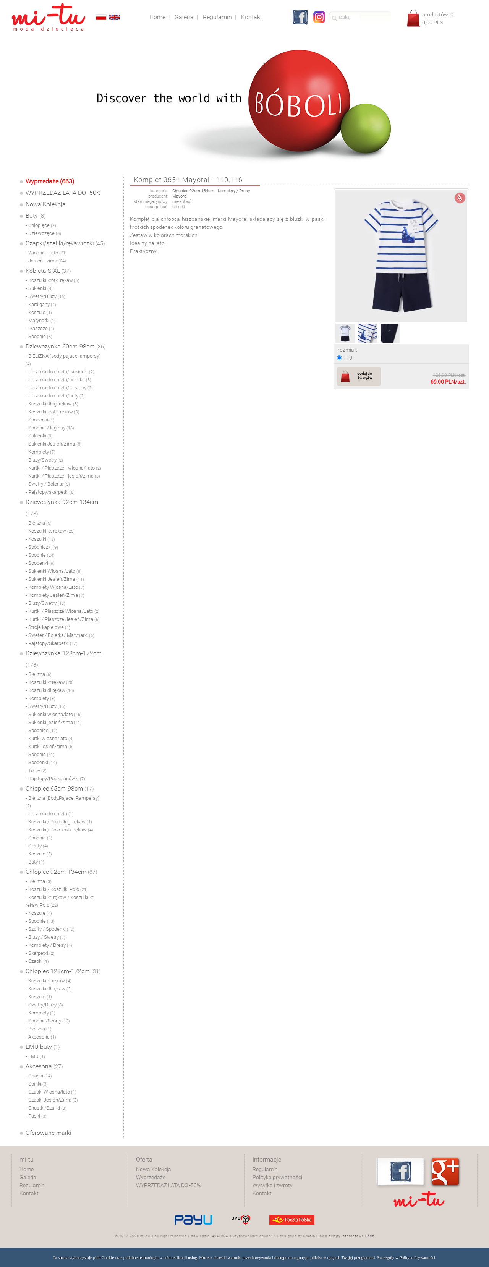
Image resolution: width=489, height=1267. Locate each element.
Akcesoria (44, 1066)
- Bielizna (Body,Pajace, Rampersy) (62, 801)
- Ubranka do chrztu (50, 814)
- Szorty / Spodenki (50, 929)
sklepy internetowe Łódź (351, 1236)
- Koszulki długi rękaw (52, 404)
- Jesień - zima (46, 261)
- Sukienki (39, 288)
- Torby (36, 770)
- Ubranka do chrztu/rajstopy (59, 387)
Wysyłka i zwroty (273, 1185)
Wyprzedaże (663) (50, 181)
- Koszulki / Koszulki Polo (57, 889)
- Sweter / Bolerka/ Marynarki (60, 635)
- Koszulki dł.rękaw (50, 690)
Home (26, 1169)
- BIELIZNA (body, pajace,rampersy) (63, 359)
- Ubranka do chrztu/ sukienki (60, 371)
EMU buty (43, 1046)
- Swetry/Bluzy (45, 296)
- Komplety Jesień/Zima (55, 595)
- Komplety (40, 452)
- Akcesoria (41, 1037)
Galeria (27, 1177)
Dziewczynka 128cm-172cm (64, 659)
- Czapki (37, 961)
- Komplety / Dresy (49, 945)
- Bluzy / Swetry (45, 937)
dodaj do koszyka (364, 375)
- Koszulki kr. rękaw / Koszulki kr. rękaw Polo (60, 901)
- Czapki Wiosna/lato (51, 1092)
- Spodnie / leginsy (50, 428)
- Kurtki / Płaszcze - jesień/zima (63, 476)
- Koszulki (40, 539)
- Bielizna (39, 523)
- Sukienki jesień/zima (54, 722)
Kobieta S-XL (48, 270)
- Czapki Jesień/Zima (52, 1100)
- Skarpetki (40, 953)
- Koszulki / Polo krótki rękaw (59, 830)
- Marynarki (41, 320)
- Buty (35, 862)
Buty (36, 215)
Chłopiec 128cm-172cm (63, 971)
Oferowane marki (48, 1132)
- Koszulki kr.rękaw (50, 682)
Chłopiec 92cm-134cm (61, 871)
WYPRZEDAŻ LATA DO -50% (63, 192)
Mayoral (179, 196)
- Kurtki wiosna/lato (50, 738)
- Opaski (39, 1076)
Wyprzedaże (150, 1177)
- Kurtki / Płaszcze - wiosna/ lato (63, 468)
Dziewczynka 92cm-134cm (62, 507)
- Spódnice (41, 730)
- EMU (35, 1056)
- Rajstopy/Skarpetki (52, 643)
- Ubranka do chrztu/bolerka (58, 379)
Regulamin (32, 1185)
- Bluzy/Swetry (44, 460)
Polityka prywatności (277, 1177)
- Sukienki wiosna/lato (54, 714)
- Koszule (39, 312)
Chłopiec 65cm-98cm (60, 788)
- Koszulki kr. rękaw (50, 531)
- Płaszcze (40, 328)
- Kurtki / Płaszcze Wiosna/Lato (63, 611)
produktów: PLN (437, 18)
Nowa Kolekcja (46, 204)
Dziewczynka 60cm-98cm (66, 346)
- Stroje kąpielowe (48, 627)
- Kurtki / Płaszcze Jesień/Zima (63, 619)
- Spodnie (39, 336)
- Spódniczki (42, 547)
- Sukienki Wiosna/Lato (54, 571)
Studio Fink (313, 1236)
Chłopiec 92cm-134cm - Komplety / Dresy (211, 190)
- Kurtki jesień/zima (50, 746)
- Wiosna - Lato (46, 253)
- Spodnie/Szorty (48, 1021)
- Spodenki (40, 420)
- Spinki (37, 1084)
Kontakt (29, 1193)
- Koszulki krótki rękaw (52, 280)
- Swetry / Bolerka (48, 484)
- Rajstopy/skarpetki (50, 492)
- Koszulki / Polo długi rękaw (59, 822)
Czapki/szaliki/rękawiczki (65, 243)
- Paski (36, 1116)
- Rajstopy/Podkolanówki (55, 778)
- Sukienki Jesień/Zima (54, 444)
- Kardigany (41, 304)
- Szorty (37, 846)
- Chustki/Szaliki (46, 1108)
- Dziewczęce (43, 233)
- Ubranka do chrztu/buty (55, 396)
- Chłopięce (41, 225)
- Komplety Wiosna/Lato (55, 587)
